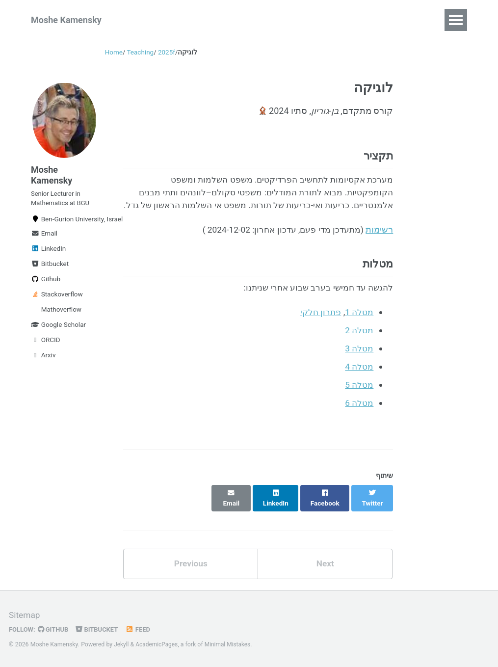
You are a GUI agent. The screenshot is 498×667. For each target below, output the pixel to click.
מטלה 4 (359, 384)
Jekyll (122, 644)
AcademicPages (158, 644)
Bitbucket (50, 269)
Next (325, 571)
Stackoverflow (57, 299)
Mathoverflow (60, 315)
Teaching (259, 20)
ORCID (45, 345)
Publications (161, 20)
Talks (213, 20)
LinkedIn (48, 254)
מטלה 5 (359, 402)
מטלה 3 (359, 367)
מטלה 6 (359, 420)
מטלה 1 (359, 331)
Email (44, 238)
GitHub (55, 629)
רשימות (379, 246)
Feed (142, 629)
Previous (190, 571)
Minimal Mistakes (231, 644)
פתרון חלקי (318, 331)
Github (45, 284)
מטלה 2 (359, 349)
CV (300, 20)
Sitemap (25, 615)
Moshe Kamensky (66, 20)
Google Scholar (58, 330)
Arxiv (43, 360)
